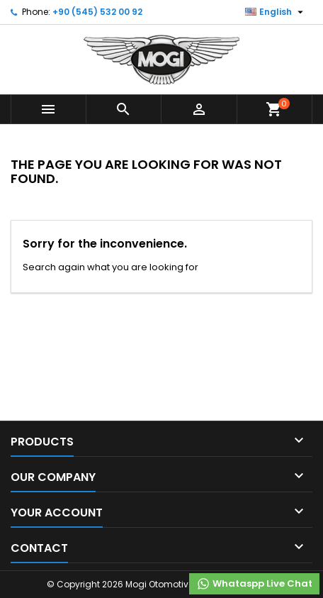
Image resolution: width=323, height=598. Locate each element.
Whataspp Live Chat (254, 584)
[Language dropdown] (276, 12)
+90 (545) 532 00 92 (97, 12)
